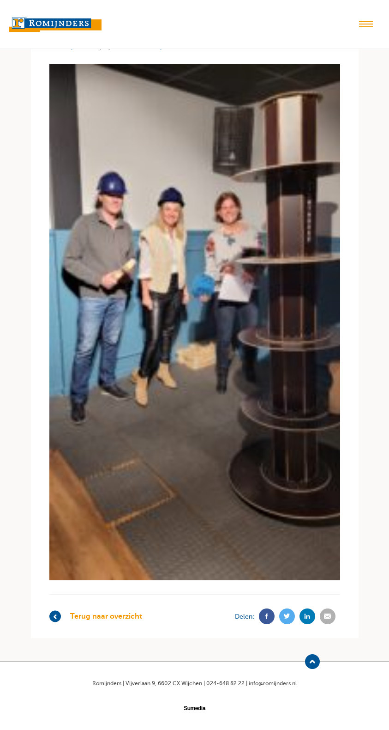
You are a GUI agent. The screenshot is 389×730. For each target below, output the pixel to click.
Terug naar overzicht (95, 616)
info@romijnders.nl (273, 683)
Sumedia (194, 708)
